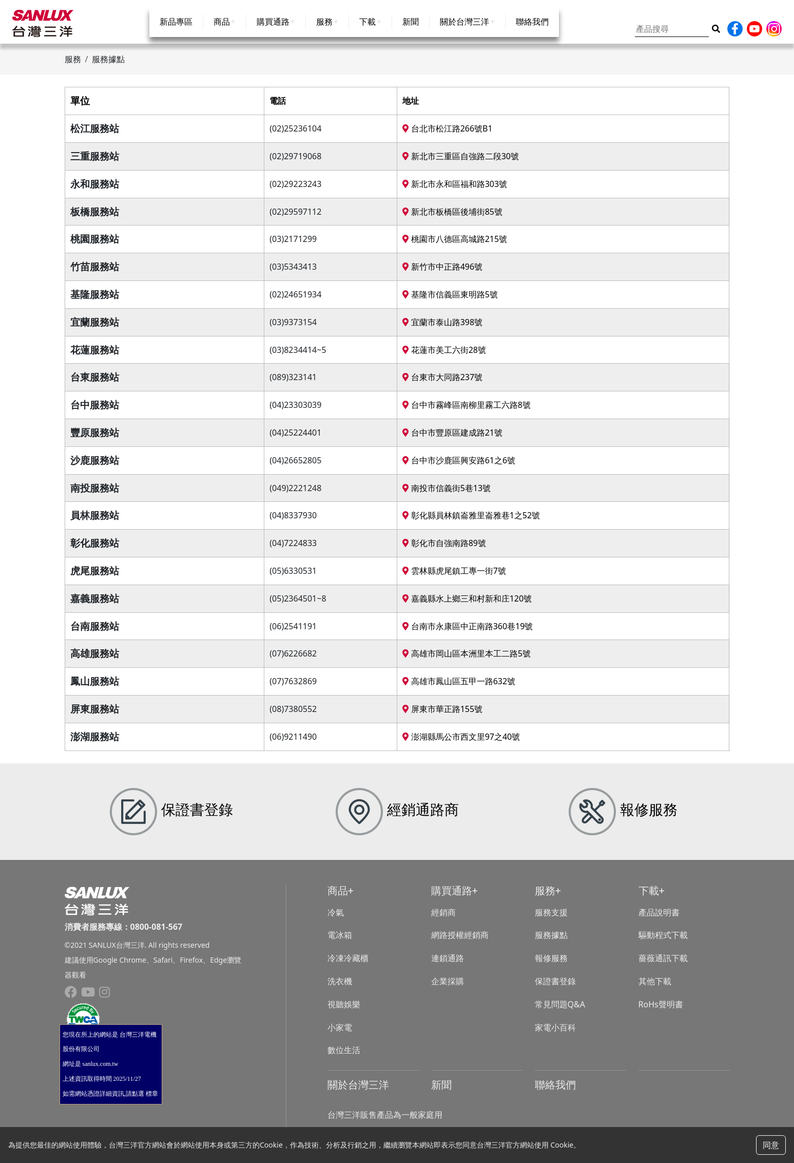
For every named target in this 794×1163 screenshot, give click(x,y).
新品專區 (176, 31)
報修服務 (551, 965)
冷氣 (335, 919)
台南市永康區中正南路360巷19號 (467, 633)
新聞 (410, 31)
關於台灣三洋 (464, 31)
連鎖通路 (447, 965)
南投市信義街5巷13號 (446, 495)
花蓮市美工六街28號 (444, 357)
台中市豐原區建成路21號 (452, 440)
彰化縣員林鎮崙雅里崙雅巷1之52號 (471, 523)
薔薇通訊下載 (663, 965)
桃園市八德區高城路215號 (454, 246)
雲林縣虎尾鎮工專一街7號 (454, 578)
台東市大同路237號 (442, 384)
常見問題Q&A (560, 1011)
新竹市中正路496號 (442, 274)
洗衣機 (339, 989)
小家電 (339, 1034)
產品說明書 (659, 919)
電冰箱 (339, 942)
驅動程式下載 (663, 942)
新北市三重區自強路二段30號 (460, 164)
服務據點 (551, 942)
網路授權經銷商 (460, 942)
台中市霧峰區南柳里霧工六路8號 (466, 412)
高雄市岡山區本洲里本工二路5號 (466, 661)
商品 (222, 31)
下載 (367, 31)
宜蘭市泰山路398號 (442, 329)
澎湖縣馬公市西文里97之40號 (461, 743)
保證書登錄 (555, 989)
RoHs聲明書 (660, 1011)
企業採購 (447, 989)
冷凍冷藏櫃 (348, 965)
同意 (771, 1145)
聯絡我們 (532, 31)
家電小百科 (555, 1034)
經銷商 (443, 919)
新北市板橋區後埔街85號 (452, 218)
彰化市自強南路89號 (444, 550)
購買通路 (273, 31)
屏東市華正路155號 (442, 716)
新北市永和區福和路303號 (454, 191)
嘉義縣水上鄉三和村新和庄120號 (467, 605)
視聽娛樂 (343, 1011)
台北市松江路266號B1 (447, 136)
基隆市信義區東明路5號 (449, 302)
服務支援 (551, 919)
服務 (324, 31)
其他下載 (654, 989)
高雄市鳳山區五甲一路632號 (458, 689)
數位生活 (343, 1057)
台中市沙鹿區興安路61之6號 (458, 467)
